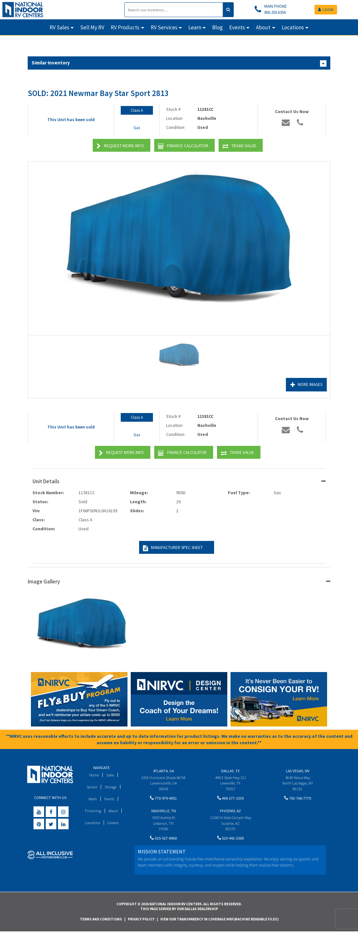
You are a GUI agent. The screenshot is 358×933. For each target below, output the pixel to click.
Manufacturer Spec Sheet (172, 548)
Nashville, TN (163, 811)
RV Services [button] (164, 27)
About (113, 810)
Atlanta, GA (163, 770)
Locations (91, 822)
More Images (305, 384)
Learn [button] (194, 27)
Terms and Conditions (101, 920)
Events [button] (237, 27)
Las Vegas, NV (297, 770)
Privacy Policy (141, 920)
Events (110, 799)
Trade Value (239, 146)
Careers (113, 822)
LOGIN (326, 9)
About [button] (263, 27)
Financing (93, 810)
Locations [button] (293, 27)
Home (93, 775)
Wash (92, 799)
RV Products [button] (125, 27)
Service (91, 787)
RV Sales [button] (59, 27)
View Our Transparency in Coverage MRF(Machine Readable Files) (219, 920)
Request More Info (120, 146)
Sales (110, 775)
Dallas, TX (230, 770)
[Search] (173, 9)
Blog (217, 27)
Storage (111, 787)
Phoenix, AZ (230, 811)
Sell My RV (92, 27)
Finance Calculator (183, 146)
